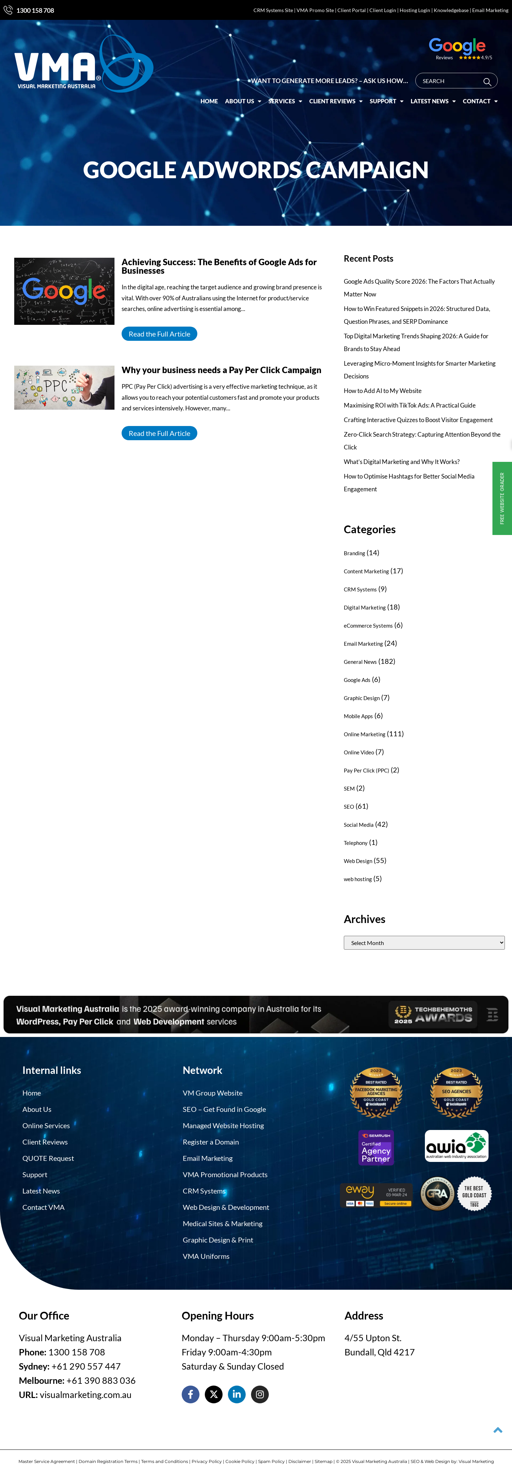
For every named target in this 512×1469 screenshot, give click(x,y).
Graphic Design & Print (218, 1233)
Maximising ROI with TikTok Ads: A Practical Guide (410, 405)
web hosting (358, 879)
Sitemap (323, 1454)
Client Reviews (345, 94)
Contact (489, 94)
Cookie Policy (240, 1454)
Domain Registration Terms (108, 1454)
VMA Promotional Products (225, 1170)
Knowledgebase (451, 10)
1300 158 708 (35, 10)
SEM (349, 788)
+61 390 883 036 (101, 1372)
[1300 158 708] (8, 10)
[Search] (497, 75)
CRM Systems (360, 589)
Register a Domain (211, 1139)
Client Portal (351, 10)
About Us (252, 94)
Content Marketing (366, 571)
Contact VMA (43, 1201)
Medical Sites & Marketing (222, 1217)
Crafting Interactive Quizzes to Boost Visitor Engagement (418, 420)
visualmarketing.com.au (86, 1387)
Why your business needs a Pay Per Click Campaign (221, 370)
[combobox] (465, 74)
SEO (349, 806)
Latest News (442, 94)
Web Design (358, 861)
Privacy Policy (207, 1454)
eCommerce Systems (368, 625)
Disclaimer (299, 1454)
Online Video (359, 752)
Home (218, 94)
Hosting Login (415, 10)
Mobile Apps (358, 716)
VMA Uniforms (206, 1248)
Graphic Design (362, 698)
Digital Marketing (365, 607)
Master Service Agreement (46, 1454)
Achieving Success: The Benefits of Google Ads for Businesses (219, 266)
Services (294, 94)
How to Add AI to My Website (383, 390)
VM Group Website (212, 1092)
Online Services (46, 1123)
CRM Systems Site (273, 10)
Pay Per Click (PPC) (366, 770)
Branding (354, 553)
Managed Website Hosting (223, 1123)
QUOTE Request (48, 1155)
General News (360, 662)
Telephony (356, 843)
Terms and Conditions (164, 1454)
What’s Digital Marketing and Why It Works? (402, 461)
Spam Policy (271, 1454)
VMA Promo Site (315, 10)
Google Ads (357, 680)
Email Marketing (490, 10)
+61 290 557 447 (86, 1358)
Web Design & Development (226, 1201)
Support (395, 94)
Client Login (382, 10)
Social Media (359, 824)
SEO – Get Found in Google (224, 1108)
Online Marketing (364, 734)
